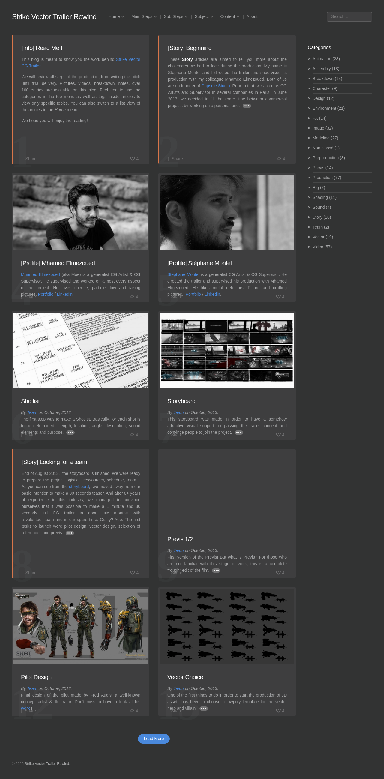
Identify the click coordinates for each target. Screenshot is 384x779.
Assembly (322, 68)
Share (31, 158)
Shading (320, 197)
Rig (316, 187)
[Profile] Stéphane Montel (199, 263)
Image (318, 128)
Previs (318, 167)
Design (319, 98)
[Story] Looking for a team (54, 462)
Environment (324, 108)
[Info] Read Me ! (42, 48)
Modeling (321, 138)
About (252, 16)
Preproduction (326, 157)
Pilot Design (36, 677)
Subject (202, 16)
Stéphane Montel (183, 274)
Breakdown (323, 78)
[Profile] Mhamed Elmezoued (58, 263)
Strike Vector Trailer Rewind (54, 17)
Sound (319, 207)
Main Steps (141, 16)
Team (32, 412)
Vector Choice (185, 677)
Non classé (323, 147)
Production (323, 177)
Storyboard (181, 401)
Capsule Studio (215, 85)
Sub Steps (173, 16)
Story (317, 217)
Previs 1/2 (180, 539)
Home (114, 16)
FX (315, 118)
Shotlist (30, 401)
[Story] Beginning (190, 48)
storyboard (79, 486)
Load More (154, 738)
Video (318, 246)
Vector (319, 237)
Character (322, 88)
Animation (322, 58)
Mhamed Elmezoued (40, 274)
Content (227, 16)
